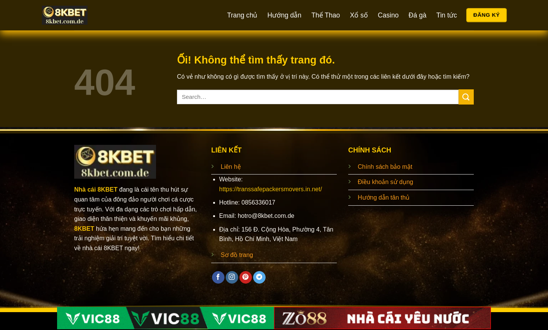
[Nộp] (466, 96)
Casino (388, 15)
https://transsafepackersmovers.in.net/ (270, 189)
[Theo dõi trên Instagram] (232, 277)
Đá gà (418, 15)
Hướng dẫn (284, 15)
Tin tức (446, 15)
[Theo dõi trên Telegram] (259, 277)
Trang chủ (242, 15)
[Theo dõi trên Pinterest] (245, 277)
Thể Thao (325, 15)
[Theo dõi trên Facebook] (218, 277)
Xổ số (359, 15)
